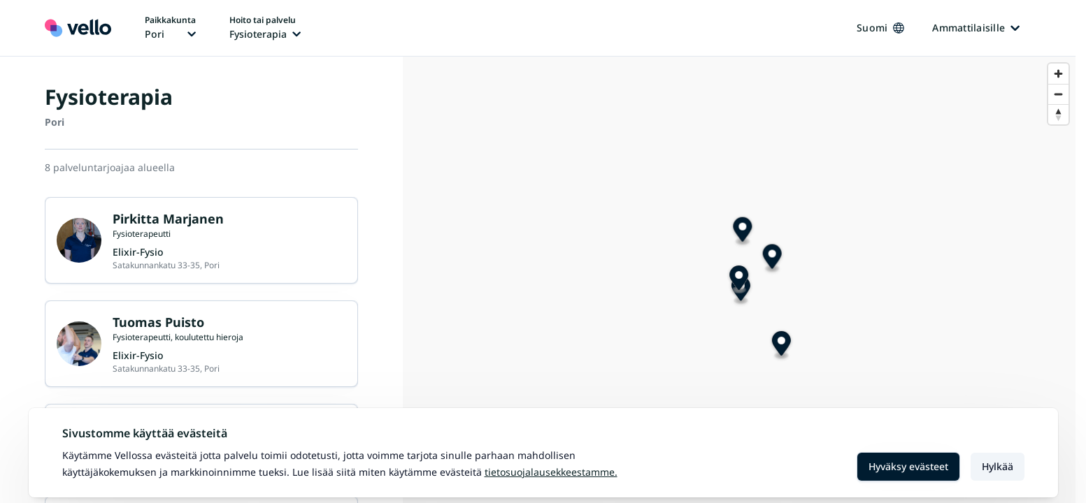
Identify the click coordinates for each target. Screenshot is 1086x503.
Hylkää (997, 466)
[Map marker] (738, 279)
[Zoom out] (1058, 94)
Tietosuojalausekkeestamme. (551, 472)
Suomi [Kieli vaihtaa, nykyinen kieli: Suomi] (880, 27)
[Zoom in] (1058, 74)
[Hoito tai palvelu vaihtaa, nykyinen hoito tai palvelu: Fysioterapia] (265, 28)
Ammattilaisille (976, 27)
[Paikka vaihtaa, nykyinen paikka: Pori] (170, 28)
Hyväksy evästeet (908, 466)
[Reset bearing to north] (1058, 114)
